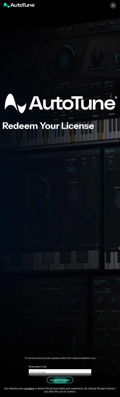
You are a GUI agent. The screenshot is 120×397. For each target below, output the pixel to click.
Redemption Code (38, 366)
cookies (29, 388)
